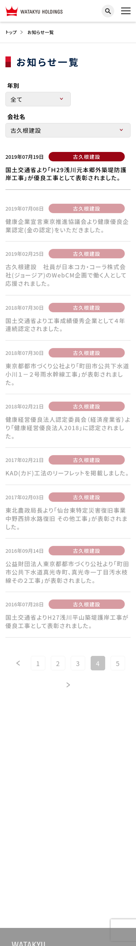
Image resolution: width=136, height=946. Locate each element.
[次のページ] (68, 687)
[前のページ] (18, 665)
